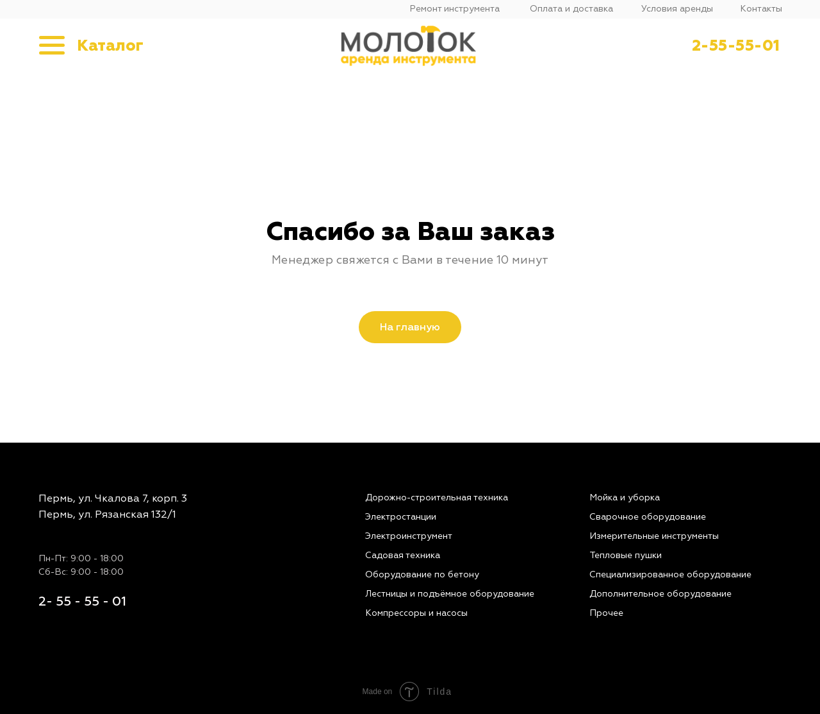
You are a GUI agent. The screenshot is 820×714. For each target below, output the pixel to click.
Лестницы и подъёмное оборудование (449, 593)
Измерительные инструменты (654, 536)
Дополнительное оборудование (660, 593)
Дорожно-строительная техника (436, 497)
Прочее (606, 613)
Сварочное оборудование (647, 516)
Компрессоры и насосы (416, 613)
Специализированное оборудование (670, 574)
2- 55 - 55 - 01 (82, 601)
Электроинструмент (408, 536)
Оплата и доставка (571, 8)
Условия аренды (677, 8)
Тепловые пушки (625, 555)
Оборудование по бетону (422, 574)
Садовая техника (402, 555)
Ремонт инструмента (454, 8)
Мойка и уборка (624, 497)
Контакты (761, 8)
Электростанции (400, 516)
